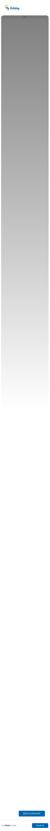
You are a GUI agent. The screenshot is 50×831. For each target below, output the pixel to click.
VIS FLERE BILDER (31, 813)
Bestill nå (40, 825)
